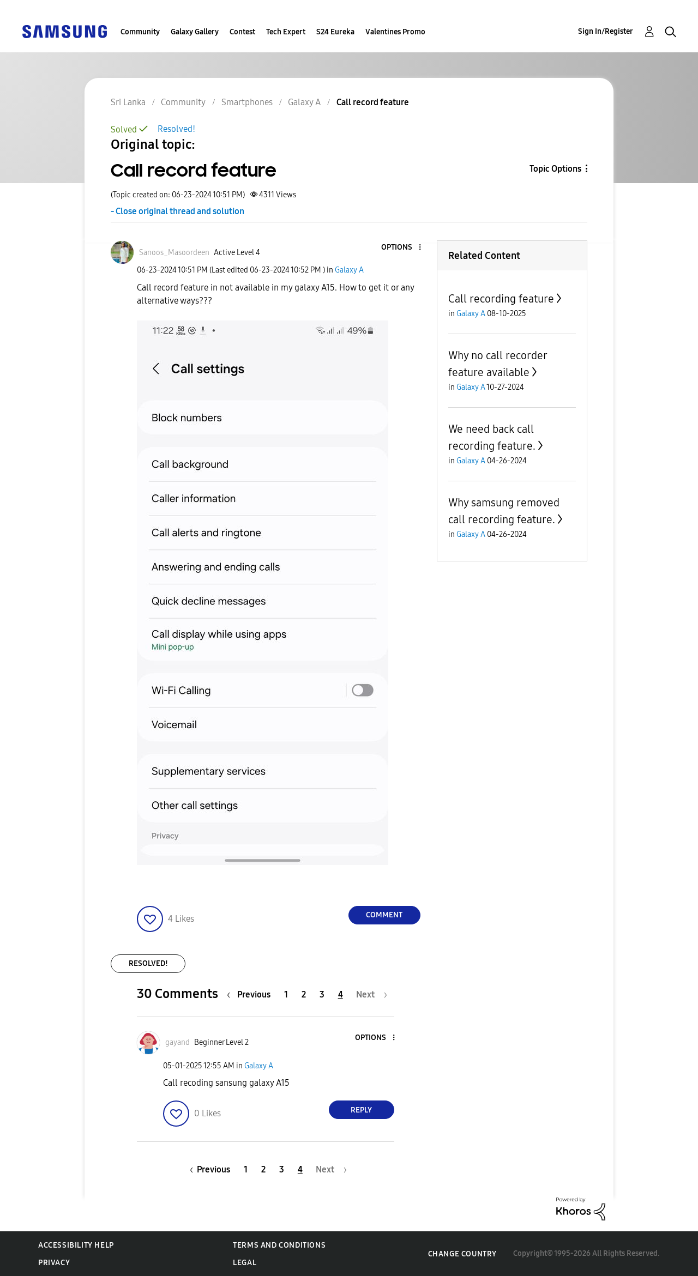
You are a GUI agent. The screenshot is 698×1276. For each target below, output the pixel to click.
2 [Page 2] (304, 994)
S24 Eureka (335, 32)
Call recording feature (501, 298)
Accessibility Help (76, 1245)
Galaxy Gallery (195, 32)
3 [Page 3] (322, 994)
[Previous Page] (251, 994)
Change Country (462, 1254)
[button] (401, 248)
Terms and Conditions (279, 1245)
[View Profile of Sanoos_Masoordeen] (174, 252)
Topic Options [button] (555, 169)
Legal (244, 1262)
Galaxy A (349, 270)
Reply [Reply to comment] (361, 1110)
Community (140, 32)
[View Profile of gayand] (177, 1042)
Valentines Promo (395, 32)
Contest (242, 32)
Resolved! (176, 129)
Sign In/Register (605, 31)
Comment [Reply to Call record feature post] (384, 915)
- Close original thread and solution (177, 211)
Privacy (54, 1262)
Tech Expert (285, 32)
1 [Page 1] (286, 994)
